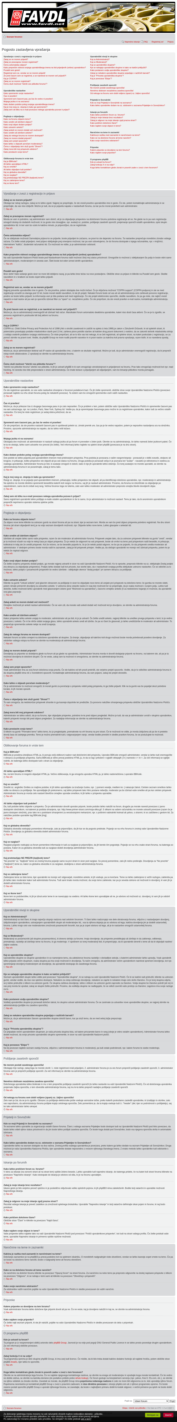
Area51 (13, 1362)
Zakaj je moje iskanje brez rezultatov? (106, 117)
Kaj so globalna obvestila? (15, 172)
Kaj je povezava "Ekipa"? (101, 78)
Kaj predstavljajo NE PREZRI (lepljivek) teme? (24, 178)
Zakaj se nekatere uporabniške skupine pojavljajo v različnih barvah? (120, 73)
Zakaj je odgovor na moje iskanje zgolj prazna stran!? (113, 120)
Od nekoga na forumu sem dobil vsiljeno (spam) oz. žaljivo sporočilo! (120, 93)
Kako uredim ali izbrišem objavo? (18, 122)
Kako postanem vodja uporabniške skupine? (109, 70)
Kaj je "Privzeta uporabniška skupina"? (107, 76)
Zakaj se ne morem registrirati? (17, 81)
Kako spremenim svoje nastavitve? (19, 93)
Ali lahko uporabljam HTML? (16, 164)
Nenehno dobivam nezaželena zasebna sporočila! (111, 91)
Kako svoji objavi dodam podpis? (18, 124)
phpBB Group (60, 1342)
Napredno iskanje (132, 42)
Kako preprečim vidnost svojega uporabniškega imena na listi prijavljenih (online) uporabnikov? (45, 67)
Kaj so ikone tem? (11, 183)
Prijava (170, 42)
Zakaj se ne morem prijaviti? (16, 59)
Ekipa (124, 1408)
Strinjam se (152, 1415)
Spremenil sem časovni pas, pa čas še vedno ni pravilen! (28, 99)
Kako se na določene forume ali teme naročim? (110, 138)
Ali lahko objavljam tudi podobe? (18, 169)
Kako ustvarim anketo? (13, 127)
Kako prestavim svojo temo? (16, 152)
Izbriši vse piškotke (137, 1408)
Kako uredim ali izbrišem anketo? (18, 133)
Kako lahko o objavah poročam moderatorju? (23, 144)
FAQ (146, 42)
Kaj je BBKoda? (10, 161)
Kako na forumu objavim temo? (17, 119)
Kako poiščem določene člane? (103, 123)
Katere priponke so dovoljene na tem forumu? (110, 150)
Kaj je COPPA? (10, 78)
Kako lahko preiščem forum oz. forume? (107, 115)
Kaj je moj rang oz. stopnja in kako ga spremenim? (25, 107)
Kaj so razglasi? (10, 175)
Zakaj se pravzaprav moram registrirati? (21, 62)
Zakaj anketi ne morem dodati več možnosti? (23, 130)
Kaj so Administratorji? (100, 59)
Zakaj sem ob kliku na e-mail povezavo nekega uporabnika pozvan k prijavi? (37, 110)
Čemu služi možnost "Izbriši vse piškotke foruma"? (25, 84)
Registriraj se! (157, 42)
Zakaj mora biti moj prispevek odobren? (21, 149)
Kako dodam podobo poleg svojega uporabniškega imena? (29, 104)
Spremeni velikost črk (170, 36)
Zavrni (168, 1415)
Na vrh (9, 209)
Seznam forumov (14, 37)
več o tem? (86, 1419)
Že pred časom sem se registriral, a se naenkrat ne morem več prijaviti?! (35, 76)
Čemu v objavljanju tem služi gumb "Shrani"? (23, 146)
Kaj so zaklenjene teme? (14, 180)
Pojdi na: (128, 1401)
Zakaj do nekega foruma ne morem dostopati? (24, 136)
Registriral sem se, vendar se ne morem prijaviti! (24, 73)
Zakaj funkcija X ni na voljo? (102, 165)
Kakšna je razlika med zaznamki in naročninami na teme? (115, 135)
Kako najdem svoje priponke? (103, 153)
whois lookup (81, 1378)
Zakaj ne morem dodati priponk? (18, 138)
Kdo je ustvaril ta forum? (100, 162)
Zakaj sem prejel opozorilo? (16, 141)
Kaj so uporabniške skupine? (102, 65)
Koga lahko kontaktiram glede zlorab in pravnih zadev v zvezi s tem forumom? (124, 167)
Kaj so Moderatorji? (98, 62)
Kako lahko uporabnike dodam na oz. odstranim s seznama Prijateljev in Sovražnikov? (127, 105)
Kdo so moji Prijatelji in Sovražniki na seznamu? (111, 103)
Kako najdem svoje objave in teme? (105, 126)
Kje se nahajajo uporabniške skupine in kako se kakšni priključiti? (118, 67)
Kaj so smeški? (10, 167)
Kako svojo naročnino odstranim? (104, 140)
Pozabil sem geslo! (12, 70)
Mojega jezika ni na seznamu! (16, 101)
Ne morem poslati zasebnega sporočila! (107, 88)
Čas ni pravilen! (10, 96)
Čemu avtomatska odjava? (15, 65)
